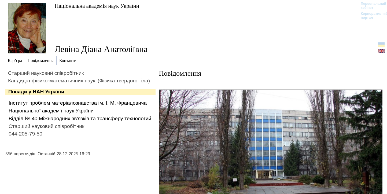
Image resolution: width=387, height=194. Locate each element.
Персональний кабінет (371, 6)
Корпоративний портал (371, 16)
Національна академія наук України (97, 6)
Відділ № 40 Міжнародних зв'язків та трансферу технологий (80, 118)
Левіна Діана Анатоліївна (101, 49)
